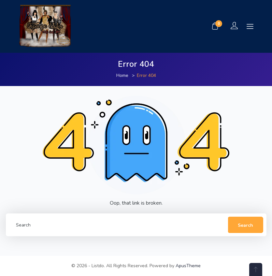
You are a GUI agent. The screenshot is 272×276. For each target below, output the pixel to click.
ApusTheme (188, 266)
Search (245, 225)
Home (122, 75)
